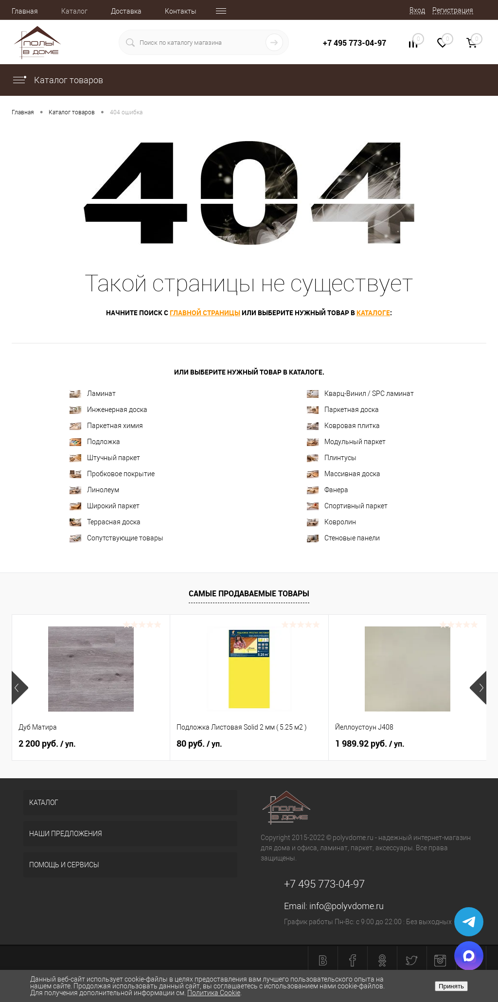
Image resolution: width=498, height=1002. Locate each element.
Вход (417, 10)
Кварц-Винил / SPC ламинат (360, 394)
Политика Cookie (213, 993)
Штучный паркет (105, 458)
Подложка (95, 442)
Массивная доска (343, 474)
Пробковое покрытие (112, 474)
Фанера (327, 490)
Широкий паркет (105, 506)
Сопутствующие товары (116, 538)
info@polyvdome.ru (346, 906)
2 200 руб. (47, 743)
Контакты (180, 11)
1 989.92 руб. (370, 743)
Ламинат (93, 394)
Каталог (74, 11)
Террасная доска (105, 522)
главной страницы (205, 312)
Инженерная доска (108, 410)
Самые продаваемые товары (249, 593)
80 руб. (199, 743)
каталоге (373, 312)
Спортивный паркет (347, 506)
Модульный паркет (346, 442)
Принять (451, 986)
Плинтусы (331, 458)
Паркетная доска (343, 410)
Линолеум (94, 490)
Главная (25, 11)
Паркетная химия (106, 426)
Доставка (126, 11)
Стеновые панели (343, 538)
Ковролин (331, 522)
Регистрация (452, 10)
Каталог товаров (57, 80)
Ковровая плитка (343, 426)
